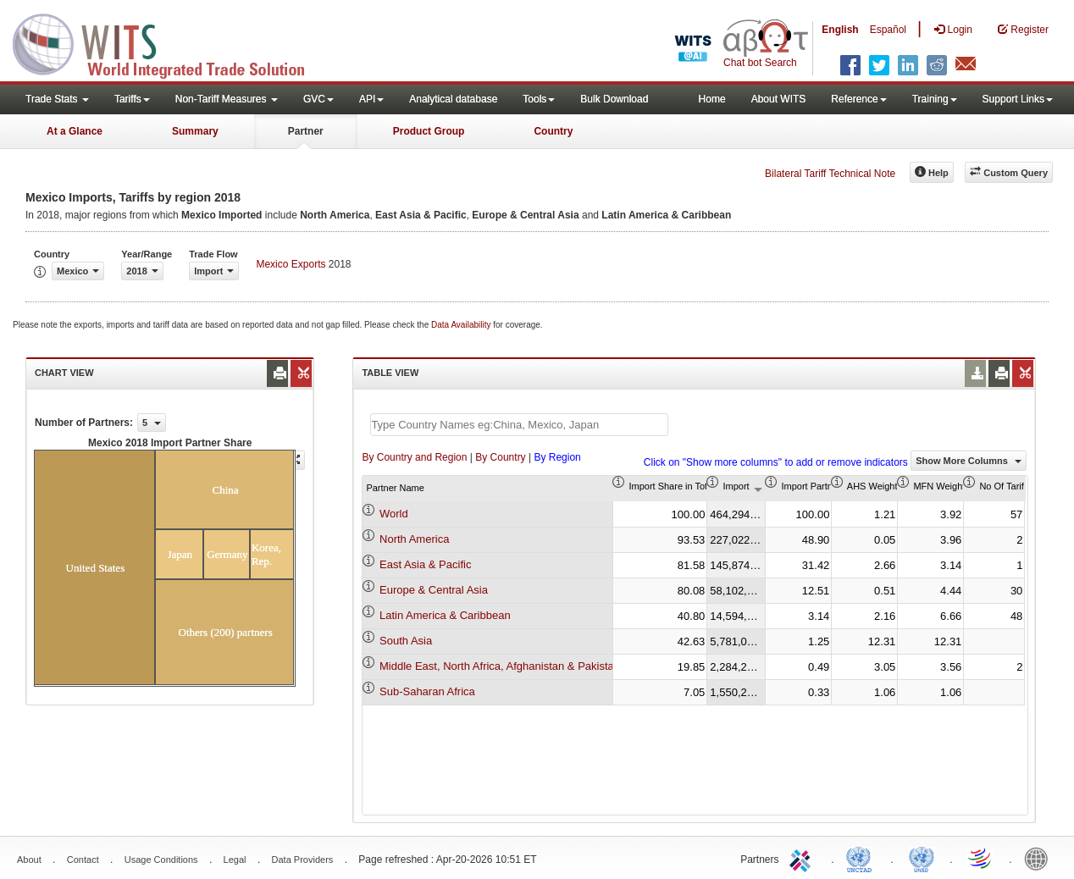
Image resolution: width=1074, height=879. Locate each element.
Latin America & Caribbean (445, 615)
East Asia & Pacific (425, 564)
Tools (539, 99)
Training (934, 99)
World (393, 513)
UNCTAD (862, 858)
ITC (803, 858)
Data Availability (462, 324)
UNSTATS (921, 858)
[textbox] (519, 424)
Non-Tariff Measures (226, 99)
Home (712, 99)
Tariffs (132, 99)
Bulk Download (614, 99)
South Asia (405, 640)
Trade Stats (57, 99)
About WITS (778, 99)
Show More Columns (968, 461)
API (371, 99)
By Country (500, 457)
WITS (169, 42)
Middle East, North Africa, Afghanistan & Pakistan (499, 666)
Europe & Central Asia (433, 589)
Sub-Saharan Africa (427, 691)
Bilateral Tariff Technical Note (830, 174)
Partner (306, 131)
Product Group (429, 131)
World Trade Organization (981, 858)
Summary (195, 131)
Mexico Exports (290, 264)
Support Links (1018, 99)
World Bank (1040, 858)
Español (888, 30)
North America (414, 539)
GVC (318, 99)
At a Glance (74, 131)
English (840, 30)
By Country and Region (414, 457)
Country (553, 131)
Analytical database (453, 99)
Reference (858, 99)
